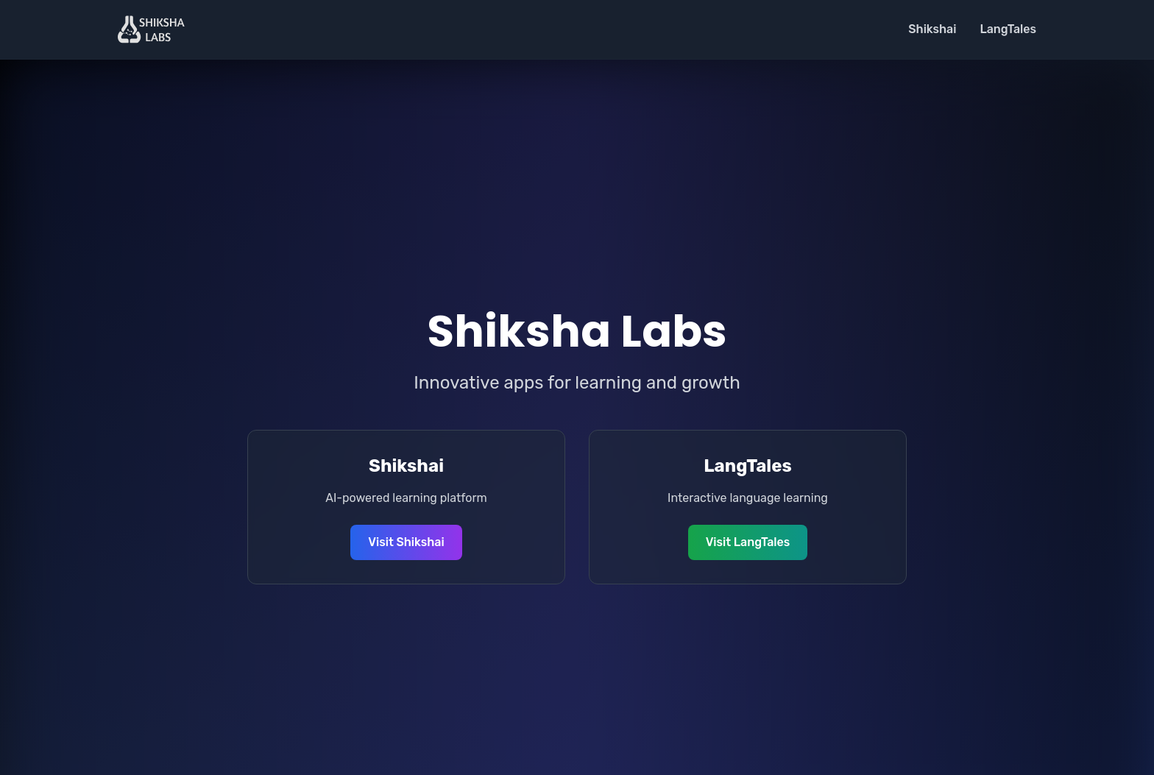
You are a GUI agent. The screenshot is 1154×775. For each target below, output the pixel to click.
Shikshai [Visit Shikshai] (932, 29)
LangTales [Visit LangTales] (1008, 29)
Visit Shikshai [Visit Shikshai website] (406, 542)
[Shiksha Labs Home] (151, 29)
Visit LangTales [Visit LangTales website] (748, 542)
